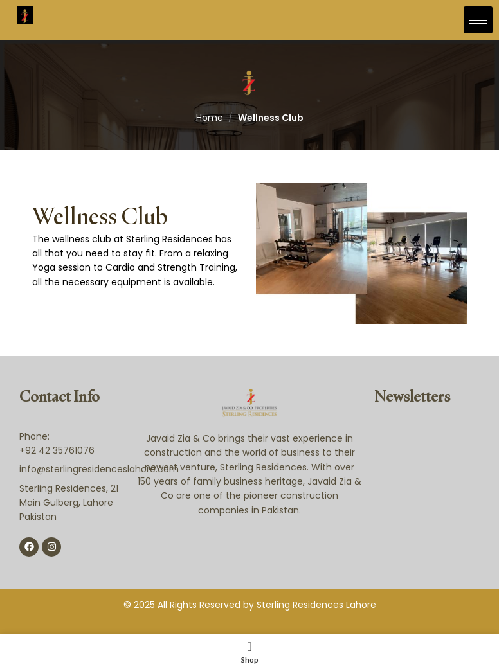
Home (209, 117)
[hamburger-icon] (478, 19)
